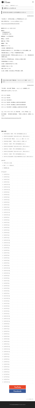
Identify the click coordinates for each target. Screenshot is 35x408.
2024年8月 (6, 219)
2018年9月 (6, 369)
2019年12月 (6, 346)
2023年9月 (6, 247)
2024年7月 (6, 222)
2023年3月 (6, 260)
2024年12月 (6, 209)
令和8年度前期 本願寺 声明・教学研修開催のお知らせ (15, 133)
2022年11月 (6, 270)
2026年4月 (6, 174)
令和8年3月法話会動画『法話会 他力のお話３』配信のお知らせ (16, 136)
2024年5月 (6, 227)
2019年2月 (6, 366)
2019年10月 (6, 351)
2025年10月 (6, 189)
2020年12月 (6, 316)
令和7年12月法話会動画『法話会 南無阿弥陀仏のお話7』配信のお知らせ (18, 156)
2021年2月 (6, 313)
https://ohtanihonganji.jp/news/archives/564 (11, 118)
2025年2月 (6, 204)
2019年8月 (6, 354)
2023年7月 (6, 252)
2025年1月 (6, 207)
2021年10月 (6, 298)
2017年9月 (6, 374)
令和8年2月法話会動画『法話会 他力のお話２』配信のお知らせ (16, 146)
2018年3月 (6, 371)
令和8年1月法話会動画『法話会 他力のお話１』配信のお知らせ (16, 151)
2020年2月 (6, 341)
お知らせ (7, 5)
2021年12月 (6, 295)
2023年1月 (6, 265)
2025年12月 (6, 184)
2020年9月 (6, 323)
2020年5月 (6, 333)
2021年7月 (6, 303)
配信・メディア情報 (8, 165)
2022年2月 (6, 293)
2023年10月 (6, 245)
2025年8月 (6, 194)
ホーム (2, 5)
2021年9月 (6, 300)
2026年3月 (6, 176)
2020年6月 (6, 331)
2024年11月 (6, 212)
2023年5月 (6, 257)
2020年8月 (6, 326)
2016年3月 (6, 379)
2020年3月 (6, 338)
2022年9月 (6, 275)
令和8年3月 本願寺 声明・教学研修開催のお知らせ (15, 143)
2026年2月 (6, 179)
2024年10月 (6, 214)
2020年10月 (6, 321)
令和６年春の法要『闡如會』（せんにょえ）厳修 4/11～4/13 (17, 81)
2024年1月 (6, 237)
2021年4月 (6, 308)
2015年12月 (6, 381)
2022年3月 (6, 290)
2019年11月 (6, 349)
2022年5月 (6, 285)
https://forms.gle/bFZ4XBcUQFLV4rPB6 (10, 23)
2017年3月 (6, 376)
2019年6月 (6, 359)
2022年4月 (6, 288)
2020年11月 (6, 318)
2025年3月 (6, 202)
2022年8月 (6, 278)
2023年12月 (6, 240)
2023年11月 (6, 242)
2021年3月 (6, 311)
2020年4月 (6, 336)
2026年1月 (6, 181)
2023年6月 (6, 255)
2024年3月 (6, 232)
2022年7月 (6, 280)
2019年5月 (6, 361)
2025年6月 (6, 197)
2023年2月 (6, 262)
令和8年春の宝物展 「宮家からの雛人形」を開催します (15, 141)
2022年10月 (6, 273)
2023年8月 (6, 250)
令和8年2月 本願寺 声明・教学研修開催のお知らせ (15, 148)
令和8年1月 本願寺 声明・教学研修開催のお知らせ (15, 154)
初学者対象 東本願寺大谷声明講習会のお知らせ (14, 12)
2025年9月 (6, 192)
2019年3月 (6, 364)
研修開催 (5, 167)
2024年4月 (6, 230)
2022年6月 (6, 283)
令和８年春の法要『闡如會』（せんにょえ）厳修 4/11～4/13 (16, 138)
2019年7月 (6, 356)
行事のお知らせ (7, 162)
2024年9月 (6, 217)
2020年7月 (6, 328)
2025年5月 (6, 199)
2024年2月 (6, 235)
